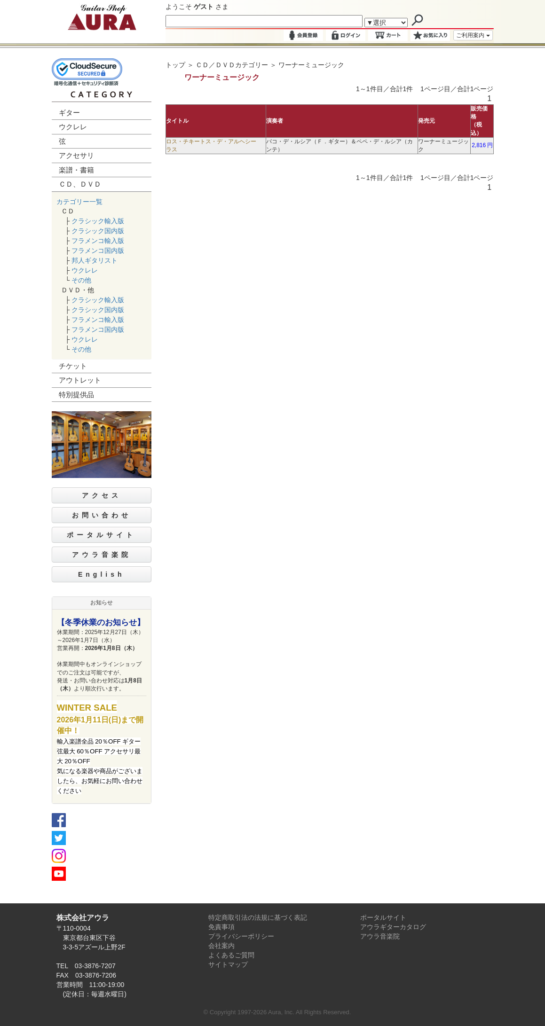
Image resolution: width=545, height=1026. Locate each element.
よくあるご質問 (231, 955)
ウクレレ (84, 270)
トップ (175, 65)
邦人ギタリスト (94, 260)
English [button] (101, 574)
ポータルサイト (383, 917)
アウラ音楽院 (380, 936)
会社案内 (221, 945)
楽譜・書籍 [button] (76, 170)
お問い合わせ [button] (101, 515)
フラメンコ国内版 (97, 250)
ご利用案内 (473, 35)
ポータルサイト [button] (101, 535)
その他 (81, 280)
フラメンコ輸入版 (97, 240)
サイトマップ (228, 964)
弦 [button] (62, 141)
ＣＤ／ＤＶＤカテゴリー (232, 65)
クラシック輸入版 (97, 221)
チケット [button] (73, 366)
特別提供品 (76, 395)
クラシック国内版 (97, 231)
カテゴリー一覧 (79, 201)
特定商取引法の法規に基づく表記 (257, 917)
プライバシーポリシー (241, 936)
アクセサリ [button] (76, 155)
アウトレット (80, 380)
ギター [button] (69, 113)
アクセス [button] (101, 495)
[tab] (102, 113)
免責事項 (221, 927)
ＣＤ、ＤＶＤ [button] (80, 184)
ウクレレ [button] (73, 127)
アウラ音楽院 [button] (101, 554)
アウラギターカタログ (393, 927)
